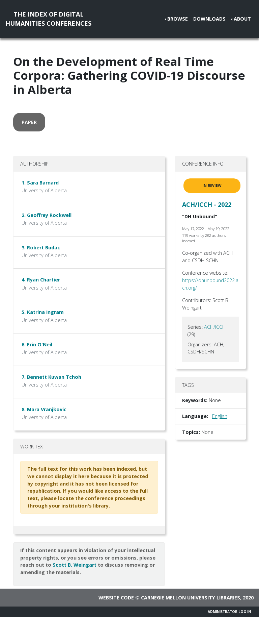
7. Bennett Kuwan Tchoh (51, 377)
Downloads (209, 19)
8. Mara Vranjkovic (44, 409)
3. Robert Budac (41, 247)
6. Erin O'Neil (37, 344)
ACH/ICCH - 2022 (206, 204)
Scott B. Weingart (74, 565)
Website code (116, 597)
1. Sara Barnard (40, 182)
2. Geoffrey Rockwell (46, 215)
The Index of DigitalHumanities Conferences (48, 18)
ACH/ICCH (215, 327)
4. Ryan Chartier (41, 279)
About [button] (242, 19)
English (219, 416)
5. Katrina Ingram (43, 312)
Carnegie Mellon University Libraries (190, 597)
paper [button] (29, 122)
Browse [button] (177, 19)
